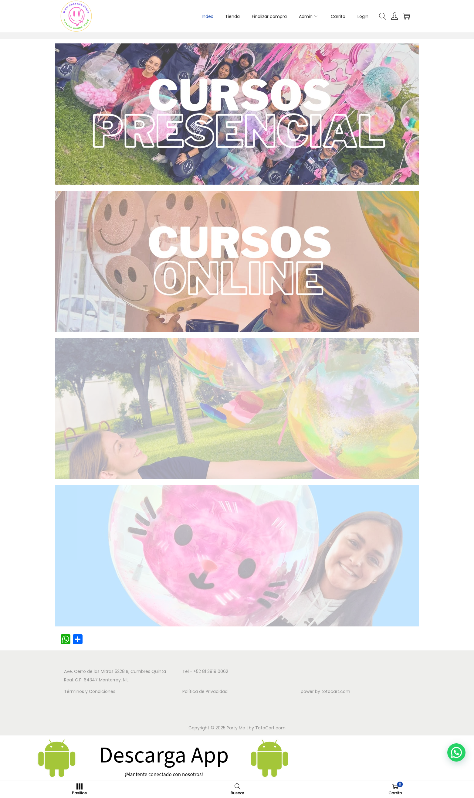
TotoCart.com (270, 728)
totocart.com (335, 691)
